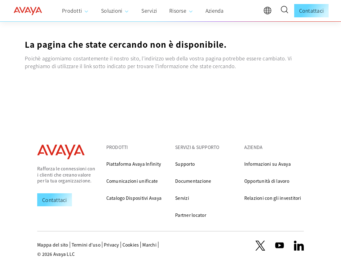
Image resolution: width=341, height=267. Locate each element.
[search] (284, 10)
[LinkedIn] (299, 246)
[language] (269, 12)
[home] (27, 11)
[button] (284, 10)
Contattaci (311, 10)
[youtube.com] (280, 245)
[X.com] (260, 246)
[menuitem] (75, 10)
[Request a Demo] (54, 199)
